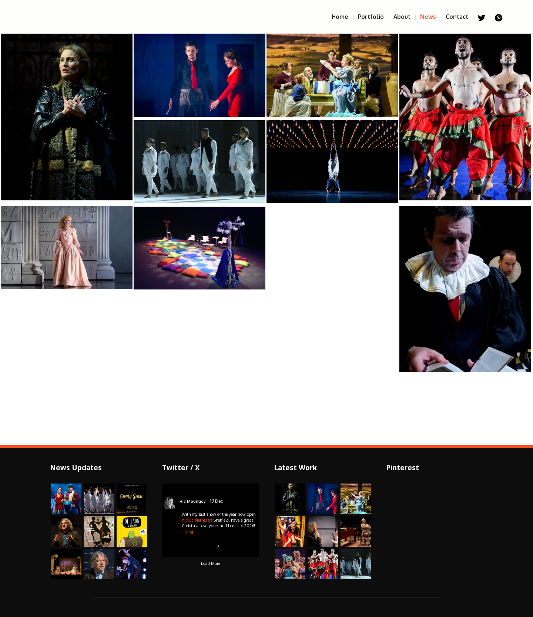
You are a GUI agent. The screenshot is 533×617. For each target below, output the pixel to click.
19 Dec (216, 501)
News (430, 16)
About (404, 16)
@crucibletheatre (197, 520)
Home (342, 16)
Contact (459, 16)
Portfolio (373, 16)
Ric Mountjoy (193, 501)
